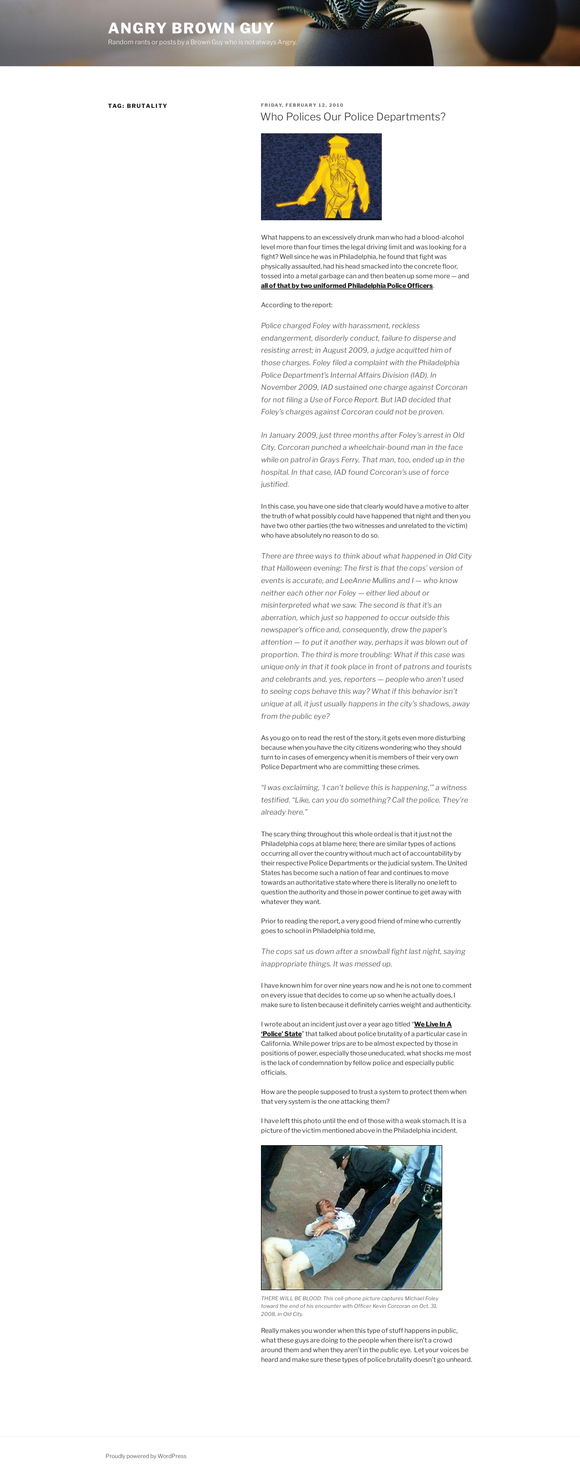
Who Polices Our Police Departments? (353, 116)
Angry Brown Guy (191, 28)
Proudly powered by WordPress (146, 1455)
